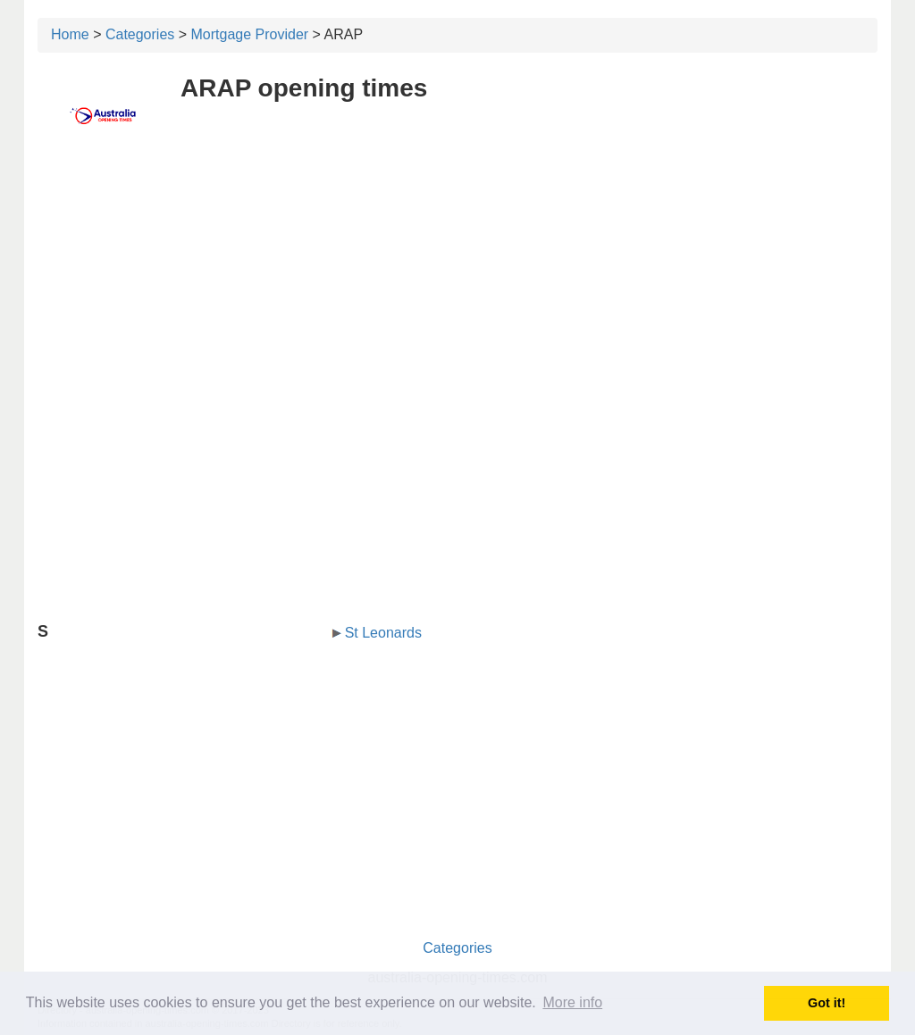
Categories (139, 34)
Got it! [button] (826, 1003)
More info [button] (572, 1002)
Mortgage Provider (250, 34)
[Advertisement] (457, 283)
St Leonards (383, 632)
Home (70, 34)
